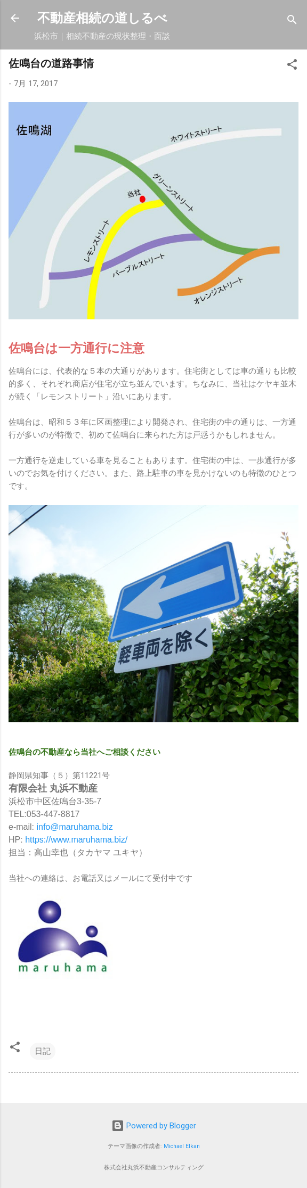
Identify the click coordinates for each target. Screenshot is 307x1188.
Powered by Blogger (153, 1126)
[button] (292, 66)
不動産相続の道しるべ (102, 18)
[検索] (292, 21)
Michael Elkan (182, 1146)
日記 (43, 1051)
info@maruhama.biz (74, 826)
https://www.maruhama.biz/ (76, 839)
